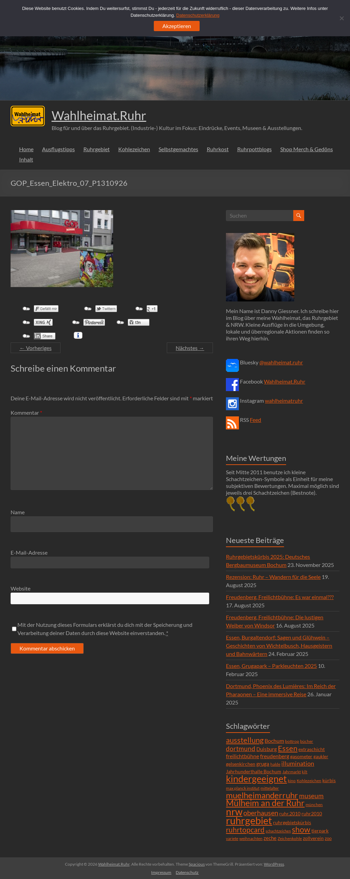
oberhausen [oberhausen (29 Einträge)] (260, 813)
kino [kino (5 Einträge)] (292, 780)
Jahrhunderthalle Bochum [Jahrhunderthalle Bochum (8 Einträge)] (253, 771)
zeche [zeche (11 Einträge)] (270, 838)
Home (26, 149)
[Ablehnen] (341, 18)
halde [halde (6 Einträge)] (275, 764)
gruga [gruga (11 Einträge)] (262, 764)
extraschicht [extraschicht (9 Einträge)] (311, 749)
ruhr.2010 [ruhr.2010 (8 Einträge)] (289, 813)
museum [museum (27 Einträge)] (311, 796)
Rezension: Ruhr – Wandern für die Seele (273, 576)
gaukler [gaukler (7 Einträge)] (320, 756)
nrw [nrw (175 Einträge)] (234, 811)
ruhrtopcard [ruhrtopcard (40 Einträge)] (245, 829)
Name (18, 512)
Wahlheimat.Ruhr (99, 115)
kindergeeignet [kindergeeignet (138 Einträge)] (256, 778)
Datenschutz (187, 872)
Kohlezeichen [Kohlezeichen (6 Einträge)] (309, 780)
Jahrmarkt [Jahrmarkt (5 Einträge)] (291, 772)
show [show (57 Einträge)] (301, 829)
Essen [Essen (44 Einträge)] (287, 748)
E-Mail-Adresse (29, 552)
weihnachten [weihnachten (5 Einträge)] (250, 838)
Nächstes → (190, 348)
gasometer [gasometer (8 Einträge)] (301, 756)
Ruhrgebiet (96, 149)
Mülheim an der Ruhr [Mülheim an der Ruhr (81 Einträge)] (265, 803)
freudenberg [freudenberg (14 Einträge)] (274, 756)
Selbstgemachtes (178, 149)
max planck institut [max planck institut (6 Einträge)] (242, 788)
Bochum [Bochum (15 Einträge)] (274, 740)
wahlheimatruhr (284, 400)
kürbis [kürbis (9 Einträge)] (329, 780)
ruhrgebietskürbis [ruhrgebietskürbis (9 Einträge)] (292, 822)
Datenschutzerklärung (197, 15)
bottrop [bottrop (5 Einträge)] (292, 741)
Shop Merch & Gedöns (306, 149)
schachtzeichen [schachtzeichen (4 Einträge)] (278, 831)
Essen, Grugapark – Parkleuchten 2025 (271, 665)
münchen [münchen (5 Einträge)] (314, 804)
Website (20, 588)
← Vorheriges (35, 348)
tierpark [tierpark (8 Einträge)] (319, 830)
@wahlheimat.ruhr (281, 362)
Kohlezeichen (134, 149)
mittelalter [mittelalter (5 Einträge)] (269, 788)
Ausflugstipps (58, 149)
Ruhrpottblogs (254, 149)
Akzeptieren (176, 26)
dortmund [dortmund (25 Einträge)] (240, 748)
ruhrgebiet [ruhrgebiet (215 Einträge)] (249, 820)
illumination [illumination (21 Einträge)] (297, 763)
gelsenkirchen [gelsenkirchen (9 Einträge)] (240, 764)
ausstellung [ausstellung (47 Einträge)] (245, 740)
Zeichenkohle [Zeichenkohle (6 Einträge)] (290, 838)
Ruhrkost (218, 149)
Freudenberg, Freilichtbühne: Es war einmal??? (280, 597)
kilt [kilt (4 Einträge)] (304, 772)
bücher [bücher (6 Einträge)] (306, 741)
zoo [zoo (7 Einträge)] (328, 838)
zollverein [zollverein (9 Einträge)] (313, 838)
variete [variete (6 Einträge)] (232, 838)
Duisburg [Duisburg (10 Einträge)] (266, 749)
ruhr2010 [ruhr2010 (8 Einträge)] (311, 813)
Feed (255, 419)
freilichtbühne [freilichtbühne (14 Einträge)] (242, 756)
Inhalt (26, 159)
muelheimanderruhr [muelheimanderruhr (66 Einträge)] (262, 795)
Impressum (161, 872)
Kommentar (26, 412)
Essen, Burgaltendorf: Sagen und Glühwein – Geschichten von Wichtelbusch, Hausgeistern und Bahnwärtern (279, 645)
